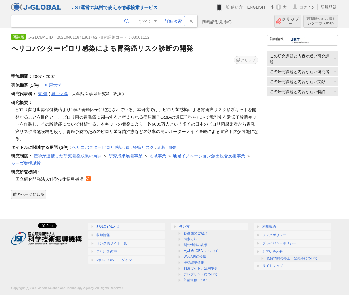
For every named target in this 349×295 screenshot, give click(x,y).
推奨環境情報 (194, 263)
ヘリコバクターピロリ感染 (97, 147)
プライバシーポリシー (279, 243)
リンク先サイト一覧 (111, 243)
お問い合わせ (272, 252)
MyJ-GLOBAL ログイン (114, 260)
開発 (172, 147)
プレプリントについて (201, 274)
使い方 (237, 7)
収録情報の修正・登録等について (292, 258)
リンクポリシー (274, 235)
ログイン (307, 7)
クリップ (290, 21)
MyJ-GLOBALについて (201, 251)
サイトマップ (272, 266)
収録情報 (103, 235)
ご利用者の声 (106, 252)
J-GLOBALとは (108, 226)
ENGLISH (256, 7)
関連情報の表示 (195, 245)
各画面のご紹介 (195, 233)
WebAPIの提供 (195, 257)
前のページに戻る (29, 194)
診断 (161, 147)
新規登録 (328, 7)
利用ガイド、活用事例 (201, 268)
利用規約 (269, 226)
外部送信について (197, 280)
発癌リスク (143, 147)
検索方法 (190, 239)
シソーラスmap (320, 21)
